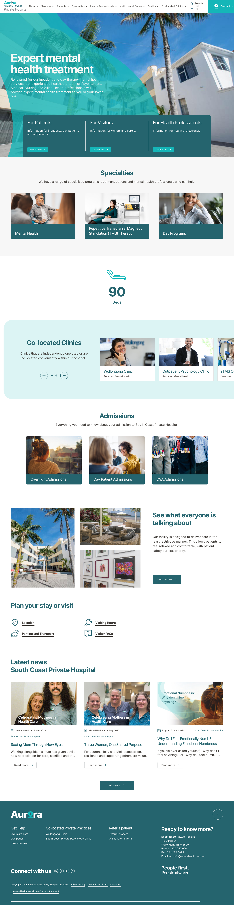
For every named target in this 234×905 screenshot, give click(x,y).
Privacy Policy (78, 884)
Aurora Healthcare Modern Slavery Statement (36, 891)
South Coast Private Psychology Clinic (68, 838)
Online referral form (120, 838)
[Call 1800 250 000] (196, 8)
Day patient (17, 838)
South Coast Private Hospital (25, 736)
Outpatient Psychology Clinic (185, 371)
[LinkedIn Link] (67, 871)
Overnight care (19, 833)
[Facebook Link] (62, 871)
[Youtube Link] (73, 871)
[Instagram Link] (56, 871)
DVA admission (19, 843)
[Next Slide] (64, 375)
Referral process (118, 833)
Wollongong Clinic (118, 371)
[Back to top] (218, 814)
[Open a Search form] (196, 3)
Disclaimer (115, 884)
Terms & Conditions (98, 884)
